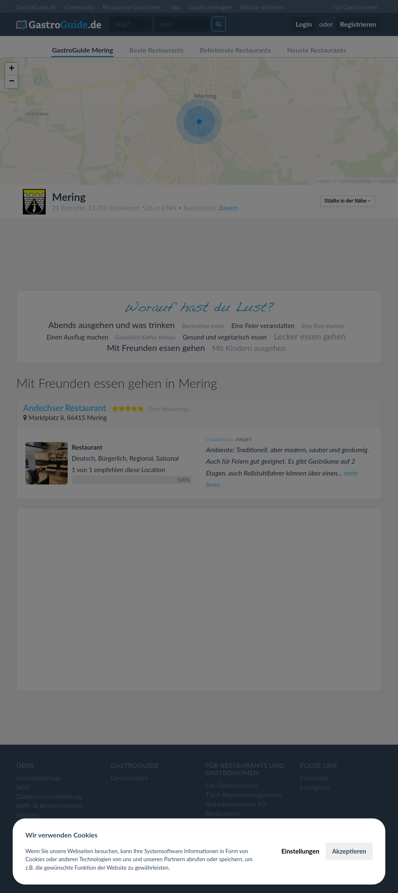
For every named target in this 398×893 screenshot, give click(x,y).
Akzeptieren (349, 851)
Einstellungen (300, 851)
